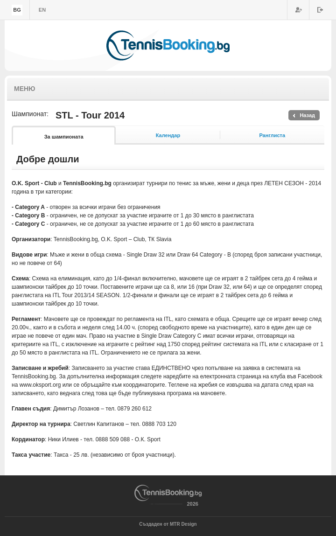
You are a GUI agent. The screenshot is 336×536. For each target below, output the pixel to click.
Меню (24, 88)
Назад (307, 115)
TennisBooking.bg (168, 45)
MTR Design (183, 524)
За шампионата (64, 136)
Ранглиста (272, 135)
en (42, 10)
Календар (168, 135)
